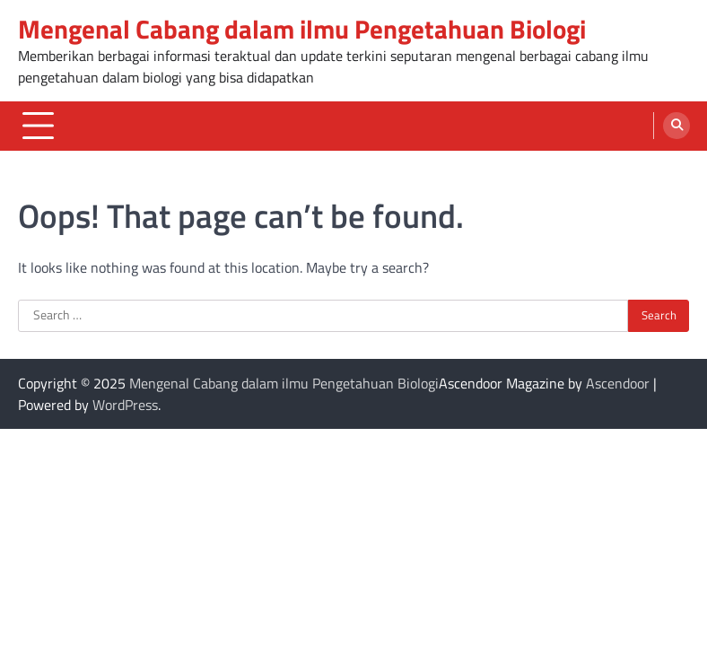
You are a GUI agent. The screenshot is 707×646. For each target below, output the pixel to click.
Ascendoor (618, 383)
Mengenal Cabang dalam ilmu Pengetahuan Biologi (302, 28)
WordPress (125, 404)
